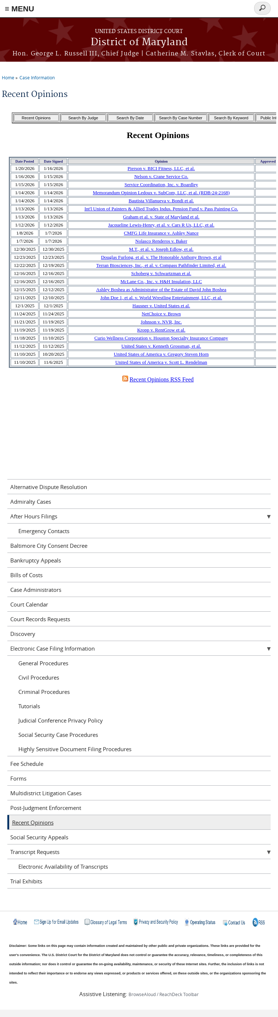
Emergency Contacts (43, 531)
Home (8, 77)
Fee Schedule (26, 763)
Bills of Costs (26, 575)
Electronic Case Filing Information (52, 648)
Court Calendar (29, 604)
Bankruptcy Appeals (35, 560)
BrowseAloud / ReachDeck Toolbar (164, 994)
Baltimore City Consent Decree (48, 545)
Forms (18, 778)
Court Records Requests (40, 619)
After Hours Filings (33, 516)
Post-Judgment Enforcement (45, 807)
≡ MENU (19, 8)
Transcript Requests (34, 851)
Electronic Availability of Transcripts (63, 866)
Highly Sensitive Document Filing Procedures (74, 749)
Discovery (22, 633)
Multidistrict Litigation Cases (46, 793)
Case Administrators (35, 589)
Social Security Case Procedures (58, 734)
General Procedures (43, 663)
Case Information (37, 77)
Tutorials (29, 706)
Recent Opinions (33, 822)
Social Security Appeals (39, 837)
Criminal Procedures (44, 691)
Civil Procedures (38, 677)
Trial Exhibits (26, 881)
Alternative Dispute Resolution (48, 487)
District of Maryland (139, 42)
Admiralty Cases (30, 501)
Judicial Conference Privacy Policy (60, 720)
